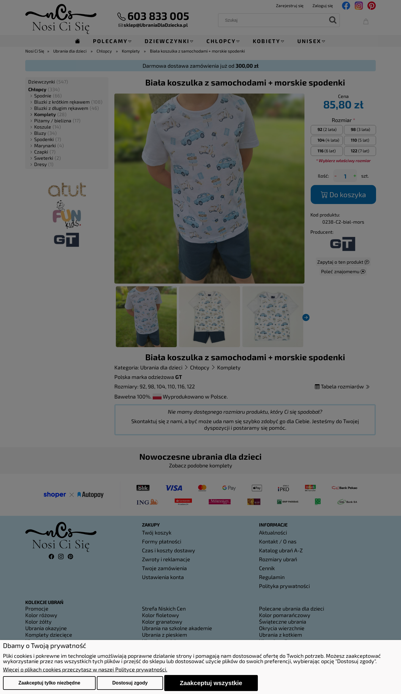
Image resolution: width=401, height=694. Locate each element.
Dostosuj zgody (130, 682)
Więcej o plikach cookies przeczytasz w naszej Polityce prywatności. (85, 669)
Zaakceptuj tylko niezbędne (49, 682)
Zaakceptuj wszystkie (211, 682)
